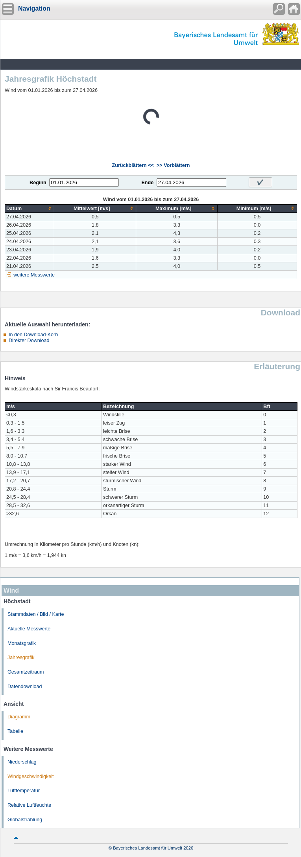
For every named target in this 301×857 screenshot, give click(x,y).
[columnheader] (29, 208)
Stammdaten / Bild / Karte (35, 614)
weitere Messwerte (34, 275)
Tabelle (15, 731)
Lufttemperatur (23, 790)
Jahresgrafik (21, 657)
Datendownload (24, 686)
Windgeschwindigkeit (30, 776)
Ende (147, 182)
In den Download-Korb (33, 334)
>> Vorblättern (173, 165)
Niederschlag (22, 762)
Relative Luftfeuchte (29, 805)
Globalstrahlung (24, 819)
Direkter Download (29, 340)
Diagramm (18, 717)
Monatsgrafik (21, 643)
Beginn (38, 182)
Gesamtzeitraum (25, 672)
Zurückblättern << (133, 165)
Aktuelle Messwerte (28, 629)
